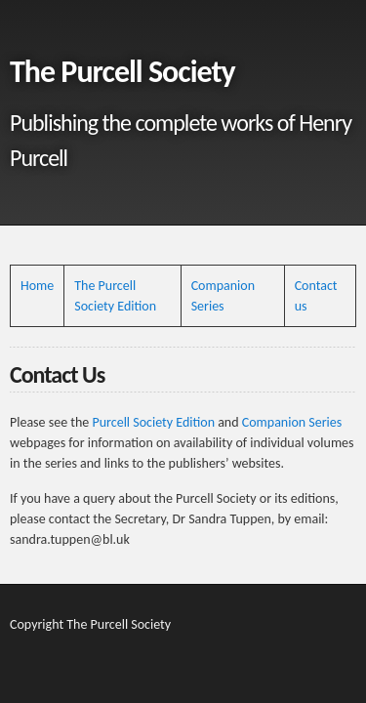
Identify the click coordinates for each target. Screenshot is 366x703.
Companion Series (292, 422)
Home (37, 285)
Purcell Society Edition (153, 422)
